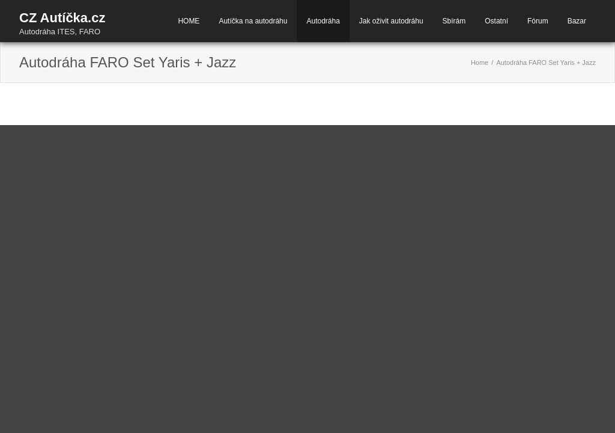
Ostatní (496, 21)
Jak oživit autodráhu (391, 21)
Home (479, 62)
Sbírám (454, 21)
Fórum (537, 21)
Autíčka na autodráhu (253, 21)
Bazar (577, 21)
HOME (188, 21)
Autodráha (322, 21)
